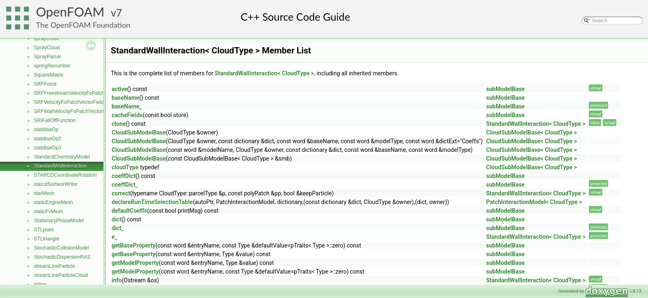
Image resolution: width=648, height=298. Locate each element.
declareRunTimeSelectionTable (152, 202)
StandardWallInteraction (60, 166)
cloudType (125, 167)
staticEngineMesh (53, 202)
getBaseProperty (133, 245)
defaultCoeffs (129, 210)
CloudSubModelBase (139, 132)
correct (121, 193)
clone (119, 123)
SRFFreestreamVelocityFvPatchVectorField (81, 93)
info (117, 280)
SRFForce (45, 84)
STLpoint (44, 230)
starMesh (44, 193)
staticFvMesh (48, 211)
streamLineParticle (54, 266)
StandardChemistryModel (62, 157)
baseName (125, 97)
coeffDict (124, 176)
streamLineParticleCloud (61, 275)
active (119, 89)
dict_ (118, 228)
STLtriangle (46, 239)
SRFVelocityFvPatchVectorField (69, 102)
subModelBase (505, 89)
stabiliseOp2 (47, 139)
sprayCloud (46, 38)
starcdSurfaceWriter (56, 184)
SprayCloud (47, 47)
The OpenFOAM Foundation (83, 24)
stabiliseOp (46, 129)
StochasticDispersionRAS (62, 257)
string (40, 284)
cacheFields (127, 115)
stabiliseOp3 (47, 148)
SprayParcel (47, 57)
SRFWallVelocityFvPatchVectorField (73, 111)
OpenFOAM (70, 11)
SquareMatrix (48, 75)
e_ (114, 236)
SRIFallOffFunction (55, 120)
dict (117, 219)
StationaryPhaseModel (59, 220)
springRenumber (52, 66)
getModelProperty (135, 263)
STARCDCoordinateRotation (65, 175)
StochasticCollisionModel (61, 248)
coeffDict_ (125, 184)
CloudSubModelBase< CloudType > (531, 132)
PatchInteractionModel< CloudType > (534, 202)
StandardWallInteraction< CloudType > (264, 73)
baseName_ (127, 106)
